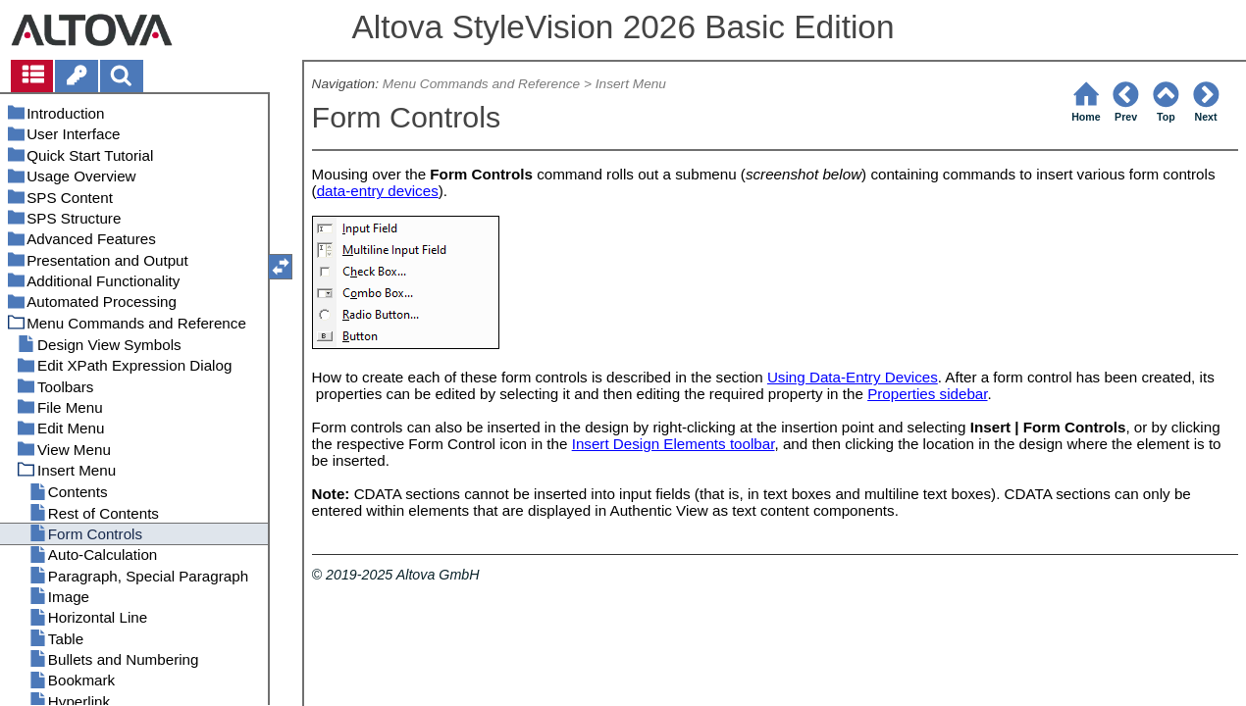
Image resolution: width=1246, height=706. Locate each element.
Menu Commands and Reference (481, 83)
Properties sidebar (927, 393)
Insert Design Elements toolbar (673, 443)
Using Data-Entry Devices (852, 377)
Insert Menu (631, 83)
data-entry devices (378, 190)
